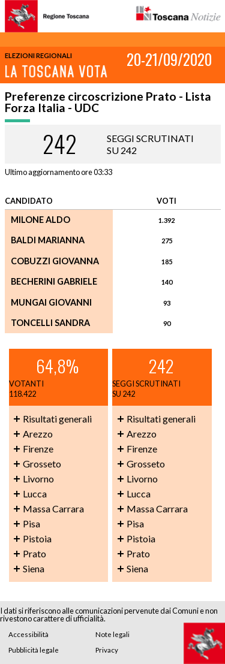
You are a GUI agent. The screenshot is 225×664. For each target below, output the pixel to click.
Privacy (106, 650)
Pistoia (37, 538)
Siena (33, 568)
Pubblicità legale (33, 650)
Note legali (112, 634)
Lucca (35, 493)
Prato (34, 553)
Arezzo (38, 433)
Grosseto (42, 463)
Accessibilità (28, 634)
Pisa (31, 523)
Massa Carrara (53, 508)
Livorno (38, 478)
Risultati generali (57, 418)
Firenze (38, 448)
